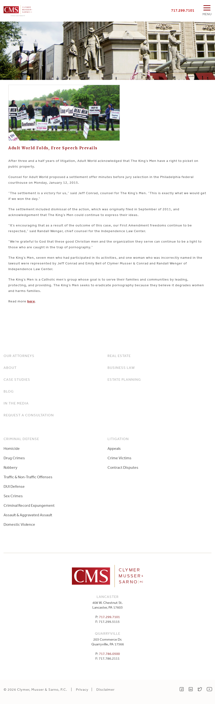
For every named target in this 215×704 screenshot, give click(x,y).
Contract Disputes (123, 467)
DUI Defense (14, 486)
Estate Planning (124, 379)
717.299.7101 (182, 10)
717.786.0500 (109, 653)
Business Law (121, 367)
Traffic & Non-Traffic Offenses (28, 476)
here (31, 301)
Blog (9, 391)
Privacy (82, 689)
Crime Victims (119, 457)
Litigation (118, 438)
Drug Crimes (14, 457)
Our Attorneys (19, 355)
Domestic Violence (19, 524)
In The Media (16, 403)
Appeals (114, 448)
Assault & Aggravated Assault (28, 514)
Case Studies (17, 379)
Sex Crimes (13, 495)
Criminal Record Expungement (29, 505)
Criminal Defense (21, 438)
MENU (206, 14)
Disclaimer (105, 689)
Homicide (12, 448)
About (10, 367)
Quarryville (107, 633)
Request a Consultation (29, 415)
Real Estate (119, 355)
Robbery (10, 467)
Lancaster (108, 596)
